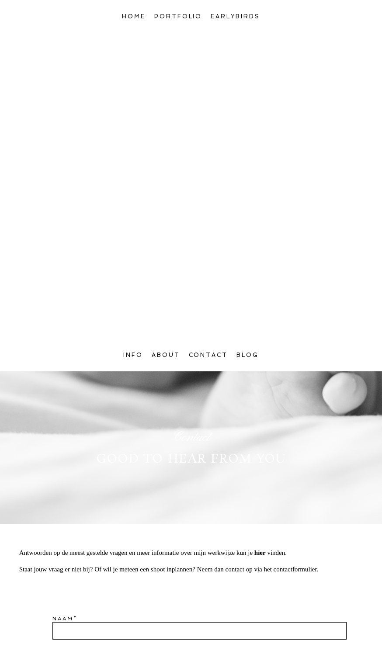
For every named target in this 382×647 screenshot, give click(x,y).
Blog (247, 57)
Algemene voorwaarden (145, 623)
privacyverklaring (248, 623)
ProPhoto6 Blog (265, 639)
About (166, 57)
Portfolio (178, 16)
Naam (62, 321)
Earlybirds (235, 16)
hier (260, 255)
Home (134, 16)
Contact (208, 57)
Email (63, 356)
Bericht (69, 391)
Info (133, 57)
